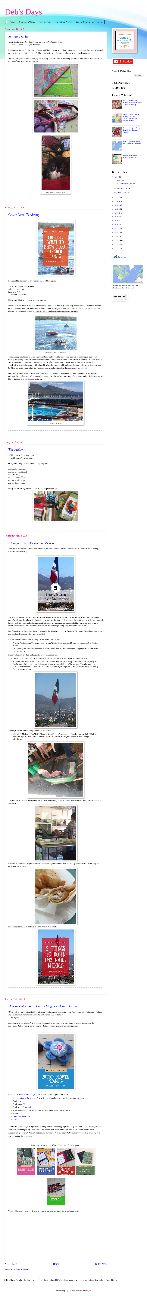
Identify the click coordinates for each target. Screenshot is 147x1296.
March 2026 (121, 180)
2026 (117, 177)
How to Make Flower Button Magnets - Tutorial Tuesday (45, 1006)
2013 (117, 240)
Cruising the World (27, 22)
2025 (117, 197)
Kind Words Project (63, 22)
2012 (117, 244)
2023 (117, 205)
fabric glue (26, 1116)
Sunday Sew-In (18, 36)
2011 (117, 248)
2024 (117, 201)
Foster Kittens (45, 22)
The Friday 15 (17, 450)
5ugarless (72, 1291)
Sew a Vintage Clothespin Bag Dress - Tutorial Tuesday (132, 130)
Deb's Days (23, 11)
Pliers (15, 1119)
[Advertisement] (127, 319)
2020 (117, 217)
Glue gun (16, 1116)
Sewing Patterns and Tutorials (89, 22)
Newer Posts (11, 1264)
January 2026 (122, 192)
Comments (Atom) (21, 1269)
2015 (117, 232)
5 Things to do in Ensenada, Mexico (31, 543)
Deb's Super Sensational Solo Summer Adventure (132, 143)
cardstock (27, 1107)
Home (56, 1264)
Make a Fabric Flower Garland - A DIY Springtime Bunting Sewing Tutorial (131, 117)
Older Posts (101, 1264)
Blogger (88, 1291)
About (12, 22)
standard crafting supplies (30, 1095)
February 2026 (122, 188)
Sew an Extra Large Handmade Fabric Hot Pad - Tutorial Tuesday (132, 103)
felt (25, 1104)
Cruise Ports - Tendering (23, 215)
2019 (117, 221)
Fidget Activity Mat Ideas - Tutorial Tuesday (132, 156)
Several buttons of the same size (25, 1098)
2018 (117, 225)
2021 (117, 213)
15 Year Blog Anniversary (125, 183)
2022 (117, 209)
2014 (117, 236)
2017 (117, 229)
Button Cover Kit (27, 1110)
